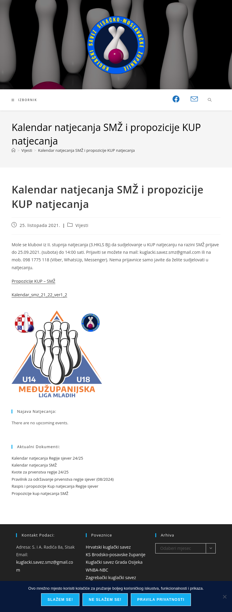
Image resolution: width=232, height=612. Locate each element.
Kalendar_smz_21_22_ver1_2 (39, 295)
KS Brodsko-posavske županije (116, 554)
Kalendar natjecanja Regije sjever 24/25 (47, 458)
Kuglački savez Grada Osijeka (114, 562)
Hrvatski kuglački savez (108, 547)
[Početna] (13, 150)
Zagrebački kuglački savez (111, 577)
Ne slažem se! (105, 600)
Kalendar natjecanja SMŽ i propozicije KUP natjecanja (86, 150)
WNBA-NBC (97, 570)
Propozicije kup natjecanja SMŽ (39, 493)
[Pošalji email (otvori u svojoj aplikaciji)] (194, 99)
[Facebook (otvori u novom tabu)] (176, 99)
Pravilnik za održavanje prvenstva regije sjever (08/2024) (62, 479)
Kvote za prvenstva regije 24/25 (40, 472)
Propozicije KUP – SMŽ (33, 281)
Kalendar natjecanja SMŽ (34, 465)
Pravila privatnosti (160, 600)
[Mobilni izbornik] (24, 100)
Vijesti (82, 225)
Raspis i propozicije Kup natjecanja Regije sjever (54, 486)
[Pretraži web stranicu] (209, 100)
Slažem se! (60, 600)
